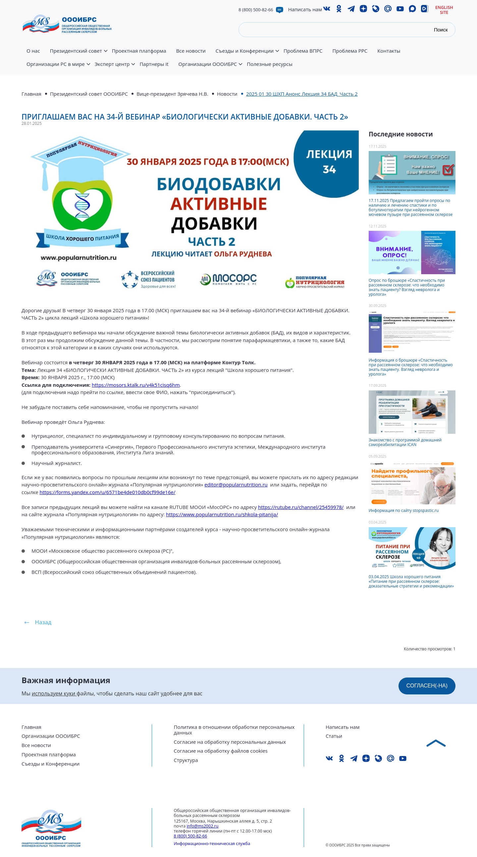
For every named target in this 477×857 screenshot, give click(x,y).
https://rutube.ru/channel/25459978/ (301, 507)
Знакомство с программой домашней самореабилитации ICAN (405, 442)
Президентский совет (78, 54)
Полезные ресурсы (269, 64)
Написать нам (305, 9)
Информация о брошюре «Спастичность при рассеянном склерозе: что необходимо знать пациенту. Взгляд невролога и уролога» (411, 367)
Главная (31, 93)
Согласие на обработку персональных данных (230, 742)
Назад (43, 622)
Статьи (334, 736)
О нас (33, 51)
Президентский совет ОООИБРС (89, 93)
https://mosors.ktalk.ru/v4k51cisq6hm (136, 384)
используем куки (54, 693)
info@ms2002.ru (202, 826)
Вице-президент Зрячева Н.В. (172, 93)
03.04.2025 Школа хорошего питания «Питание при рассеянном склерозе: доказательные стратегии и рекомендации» (411, 581)
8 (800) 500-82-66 (255, 10)
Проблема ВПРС (303, 51)
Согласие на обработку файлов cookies (221, 751)
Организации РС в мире (58, 68)
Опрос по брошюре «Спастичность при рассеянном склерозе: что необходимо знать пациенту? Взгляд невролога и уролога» (407, 287)
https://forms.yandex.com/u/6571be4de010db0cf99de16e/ (108, 492)
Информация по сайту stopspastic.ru (404, 510)
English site (444, 10)
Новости (227, 93)
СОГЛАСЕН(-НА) (427, 685)
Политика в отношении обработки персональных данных (234, 730)
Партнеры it (153, 64)
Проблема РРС (349, 51)
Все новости (191, 51)
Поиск (441, 29)
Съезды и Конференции (247, 54)
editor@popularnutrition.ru (235, 484)
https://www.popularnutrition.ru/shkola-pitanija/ (222, 514)
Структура (186, 760)
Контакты (388, 51)
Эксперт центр (115, 68)
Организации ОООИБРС (210, 68)
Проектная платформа (139, 51)
